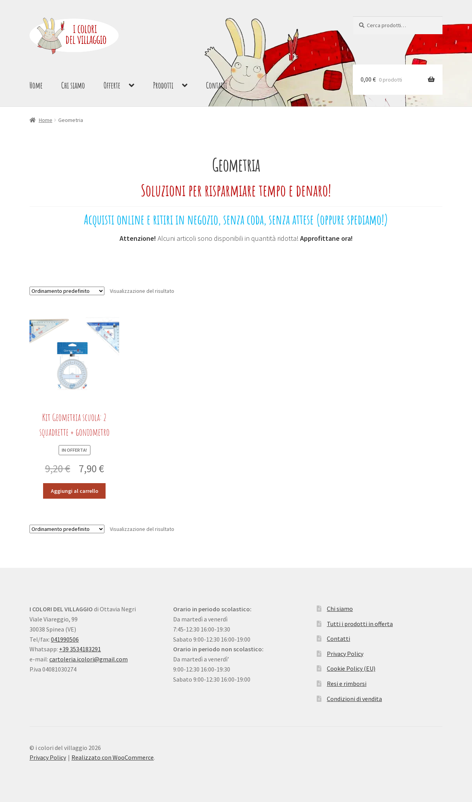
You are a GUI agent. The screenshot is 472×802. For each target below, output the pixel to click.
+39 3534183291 (80, 649)
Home (36, 85)
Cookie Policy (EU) (351, 668)
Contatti (216, 85)
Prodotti (163, 85)
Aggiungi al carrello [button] (74, 490)
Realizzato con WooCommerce (112, 757)
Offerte (112, 85)
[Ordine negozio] (67, 291)
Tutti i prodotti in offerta (360, 624)
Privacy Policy (345, 654)
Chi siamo (73, 85)
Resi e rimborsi (346, 683)
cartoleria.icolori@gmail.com (88, 659)
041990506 (65, 639)
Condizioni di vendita (354, 699)
